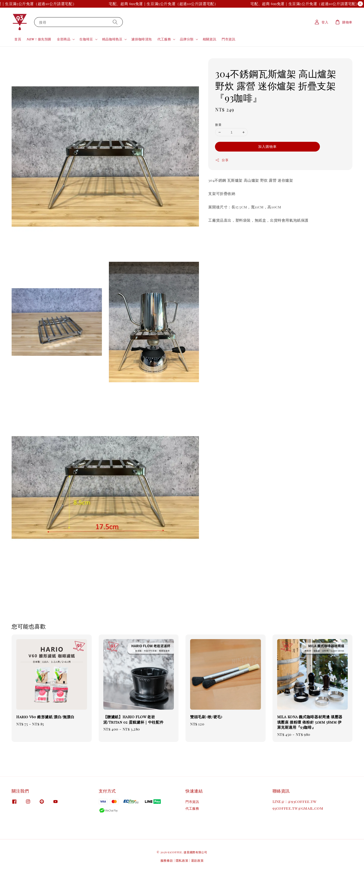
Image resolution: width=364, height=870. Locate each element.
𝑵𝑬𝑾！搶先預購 (39, 39)
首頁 (17, 39)
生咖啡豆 (86, 39)
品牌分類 (186, 39)
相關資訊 (209, 39)
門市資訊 (228, 39)
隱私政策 (182, 860)
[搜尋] (115, 21)
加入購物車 (267, 146)
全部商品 (63, 39)
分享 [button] (221, 160)
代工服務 (164, 39)
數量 (218, 124)
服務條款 (166, 860)
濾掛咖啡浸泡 (141, 39)
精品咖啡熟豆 (112, 39)
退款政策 (197, 860)
